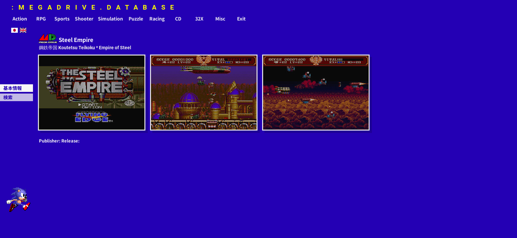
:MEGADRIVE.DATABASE (95, 7)
